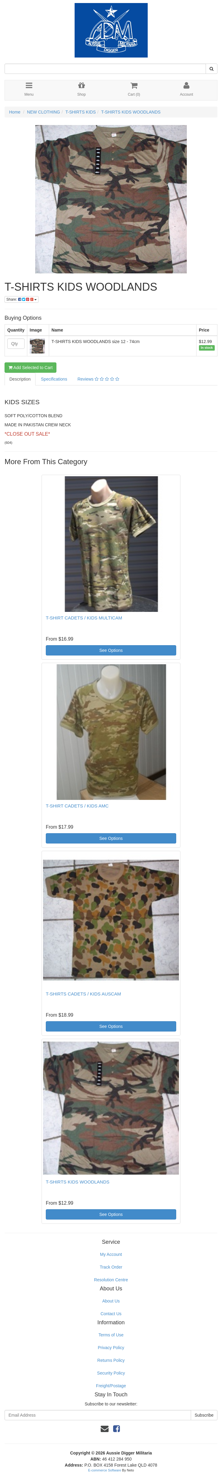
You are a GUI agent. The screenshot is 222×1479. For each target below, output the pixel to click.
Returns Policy (111, 1360)
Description (20, 379)
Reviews (98, 379)
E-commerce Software (104, 1470)
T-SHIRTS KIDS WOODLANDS (131, 112)
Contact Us (110, 1313)
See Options (111, 650)
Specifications (54, 379)
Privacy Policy (111, 1347)
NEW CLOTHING (43, 112)
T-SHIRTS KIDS (81, 112)
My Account (111, 1254)
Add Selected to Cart (30, 367)
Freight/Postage (111, 1385)
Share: (21, 299)
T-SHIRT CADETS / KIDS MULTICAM (84, 617)
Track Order (111, 1267)
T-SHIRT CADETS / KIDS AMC (77, 805)
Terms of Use (111, 1334)
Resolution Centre (111, 1279)
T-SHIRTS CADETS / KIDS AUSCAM (83, 993)
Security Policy (111, 1373)
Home (14, 112)
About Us (111, 1301)
